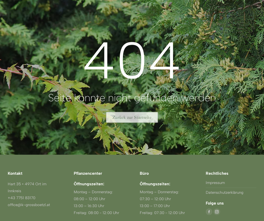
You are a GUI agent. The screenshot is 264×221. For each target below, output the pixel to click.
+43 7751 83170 (21, 198)
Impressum (215, 182)
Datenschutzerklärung (224, 192)
